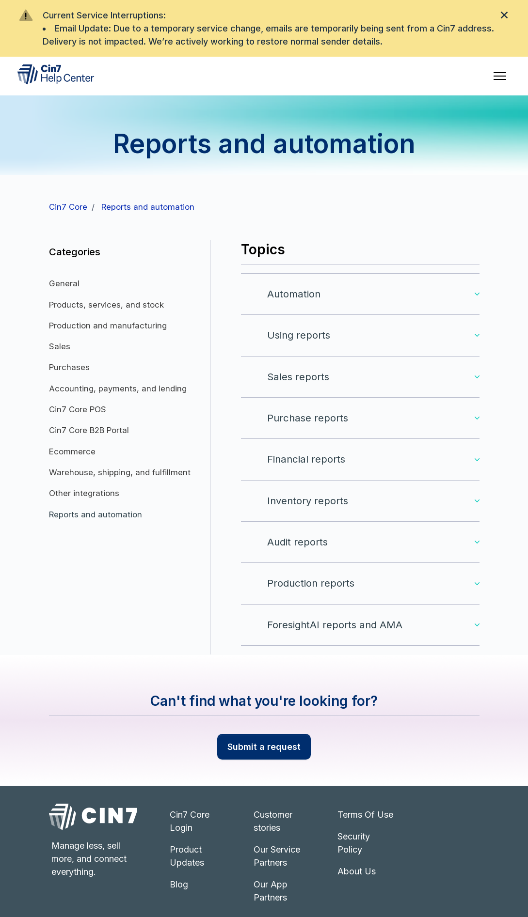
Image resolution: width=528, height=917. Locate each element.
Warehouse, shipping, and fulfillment (120, 472)
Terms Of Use (365, 814)
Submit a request (264, 747)
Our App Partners (271, 890)
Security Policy (353, 843)
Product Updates (187, 856)
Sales (59, 346)
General (64, 283)
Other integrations (84, 493)
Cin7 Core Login (189, 821)
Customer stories (273, 821)
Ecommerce (72, 451)
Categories (74, 252)
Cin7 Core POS (77, 409)
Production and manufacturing (108, 325)
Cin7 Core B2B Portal (89, 430)
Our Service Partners (277, 856)
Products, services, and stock (106, 305)
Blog (179, 884)
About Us (356, 871)
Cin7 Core (68, 207)
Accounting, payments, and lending (118, 388)
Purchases (69, 367)
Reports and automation (147, 207)
